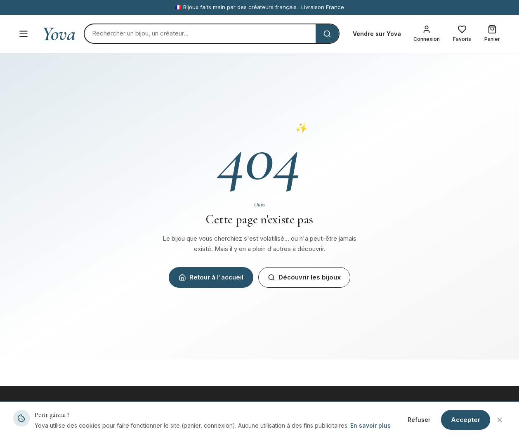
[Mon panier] (492, 33)
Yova (58, 34)
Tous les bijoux (160, 424)
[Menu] (23, 34)
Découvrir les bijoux (304, 277)
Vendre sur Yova (377, 33)
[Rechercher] (200, 33)
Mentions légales (416, 424)
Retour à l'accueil (211, 277)
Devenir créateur (289, 424)
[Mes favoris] (462, 33)
